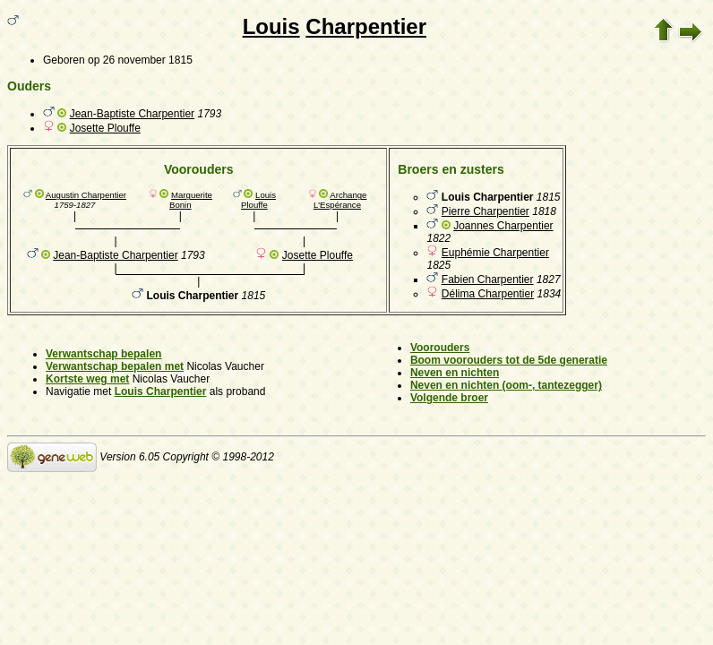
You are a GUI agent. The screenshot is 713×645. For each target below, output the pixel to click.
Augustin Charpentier (86, 195)
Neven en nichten (454, 372)
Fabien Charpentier (488, 279)
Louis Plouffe (258, 200)
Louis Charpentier (161, 391)
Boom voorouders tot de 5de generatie (508, 360)
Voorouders (439, 347)
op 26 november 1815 (140, 60)
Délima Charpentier (488, 294)
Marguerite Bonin (190, 200)
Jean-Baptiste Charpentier (132, 114)
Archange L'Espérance (340, 200)
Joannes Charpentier (503, 225)
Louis (271, 26)
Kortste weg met (87, 379)
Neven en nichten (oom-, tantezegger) (506, 385)
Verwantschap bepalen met (115, 366)
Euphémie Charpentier (495, 252)
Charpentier (365, 26)
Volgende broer (449, 397)
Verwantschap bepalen (103, 354)
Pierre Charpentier (485, 211)
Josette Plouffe (105, 128)
